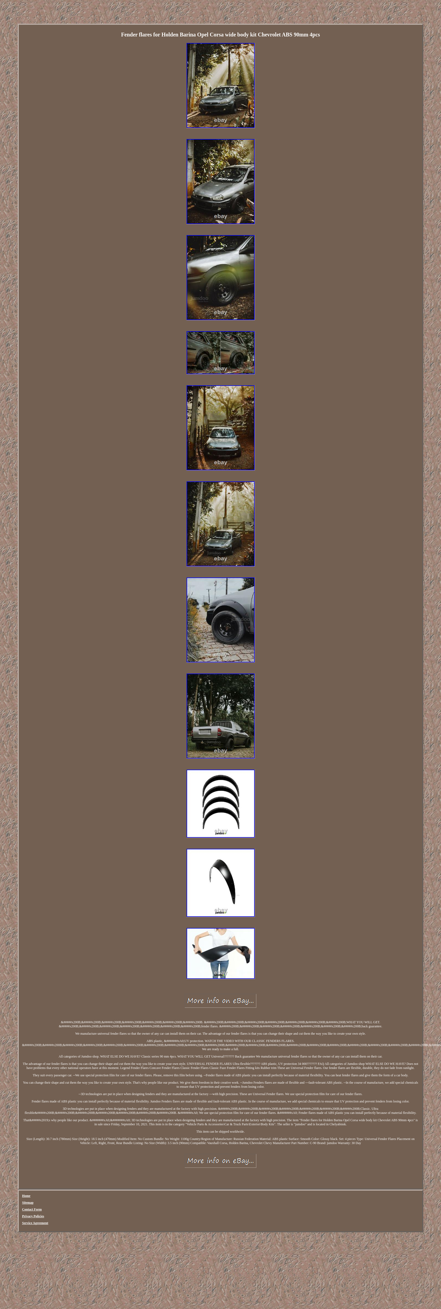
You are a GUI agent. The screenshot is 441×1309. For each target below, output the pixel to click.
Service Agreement (35, 1223)
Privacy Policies (33, 1216)
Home (26, 1196)
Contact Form (32, 1209)
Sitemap (28, 1202)
